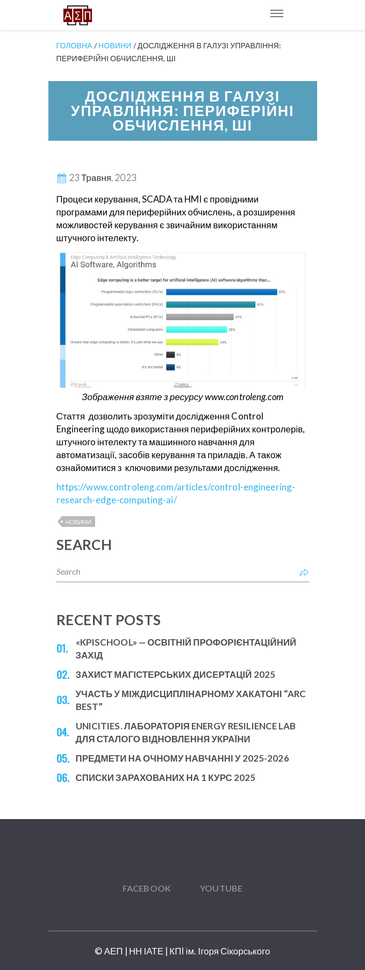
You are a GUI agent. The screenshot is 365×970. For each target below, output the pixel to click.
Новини (78, 521)
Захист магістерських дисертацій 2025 (176, 674)
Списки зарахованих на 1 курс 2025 (166, 777)
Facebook (147, 888)
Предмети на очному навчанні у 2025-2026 (182, 758)
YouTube (221, 888)
